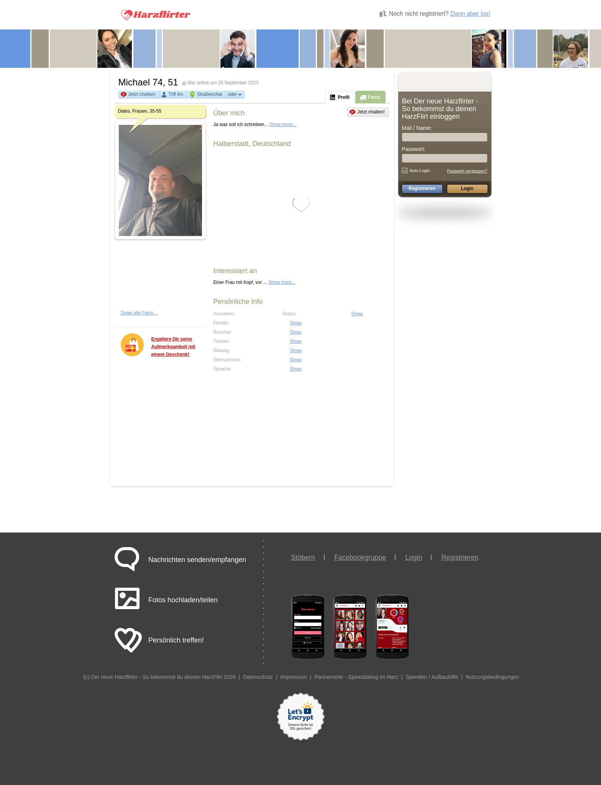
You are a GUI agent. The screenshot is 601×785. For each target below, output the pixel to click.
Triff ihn (175, 94)
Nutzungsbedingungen (492, 677)
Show (357, 313)
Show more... (283, 124)
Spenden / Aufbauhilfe (432, 677)
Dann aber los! (470, 13)
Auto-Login (416, 170)
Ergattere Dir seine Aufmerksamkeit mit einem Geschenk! (173, 346)
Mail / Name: (417, 128)
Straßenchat (209, 94)
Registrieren (459, 557)
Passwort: (413, 149)
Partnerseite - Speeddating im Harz (356, 677)
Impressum (293, 677)
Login (413, 557)
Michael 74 (140, 82)
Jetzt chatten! (142, 94)
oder (235, 94)
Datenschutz (258, 677)
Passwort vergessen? (467, 171)
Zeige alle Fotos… (139, 313)
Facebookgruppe (360, 557)
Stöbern (303, 557)
